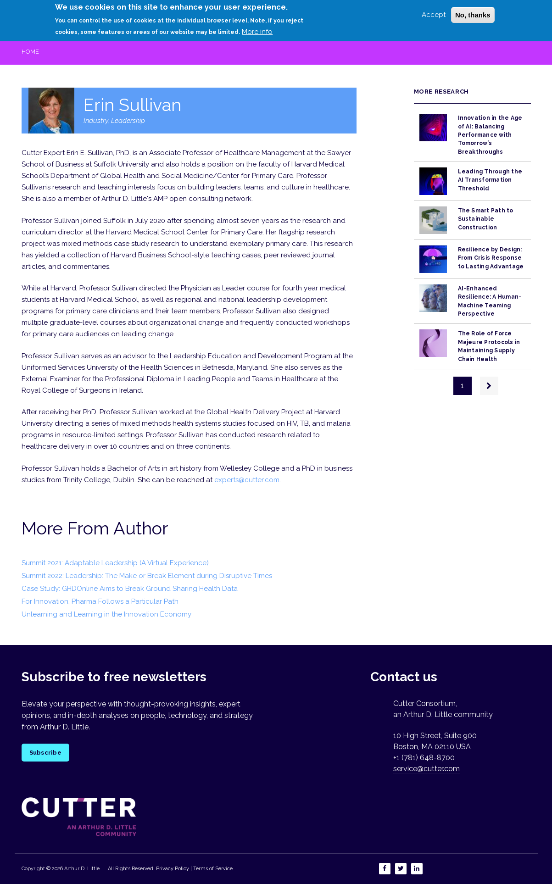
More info (257, 28)
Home (30, 51)
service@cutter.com (426, 768)
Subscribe (45, 752)
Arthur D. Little (81, 869)
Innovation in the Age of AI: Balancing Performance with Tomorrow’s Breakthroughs (490, 135)
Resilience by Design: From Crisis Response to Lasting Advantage (491, 258)
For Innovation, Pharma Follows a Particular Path (100, 601)
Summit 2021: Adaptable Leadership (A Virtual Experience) (115, 563)
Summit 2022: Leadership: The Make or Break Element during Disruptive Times (147, 576)
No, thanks (473, 12)
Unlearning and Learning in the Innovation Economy (106, 614)
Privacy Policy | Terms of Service (194, 869)
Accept (434, 11)
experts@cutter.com (246, 480)
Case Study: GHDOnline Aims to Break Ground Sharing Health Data (130, 588)
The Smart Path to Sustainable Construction (485, 219)
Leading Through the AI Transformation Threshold (490, 180)
